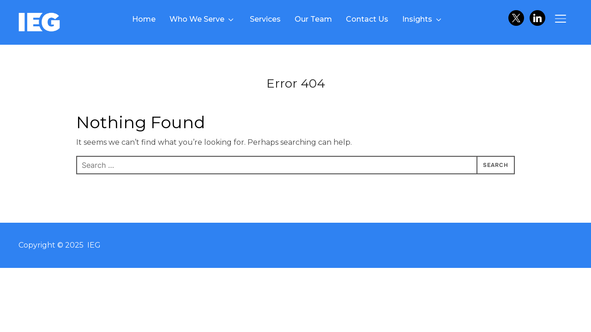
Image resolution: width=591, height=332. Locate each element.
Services (265, 19)
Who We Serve (196, 19)
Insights (417, 19)
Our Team (313, 19)
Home (144, 19)
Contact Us (367, 19)
